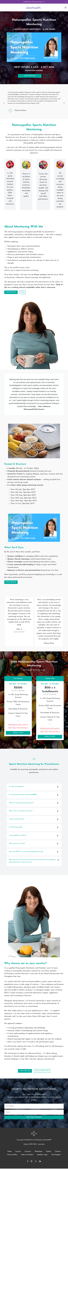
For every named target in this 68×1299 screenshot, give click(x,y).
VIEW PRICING (29, 76)
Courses (18, 1151)
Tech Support (56, 1155)
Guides (48, 1151)
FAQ (22, 292)
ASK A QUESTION (42, 1071)
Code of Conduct (27, 1155)
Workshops (38, 1151)
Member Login (42, 1155)
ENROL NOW (18, 733)
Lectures (28, 1151)
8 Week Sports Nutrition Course (34, 2)
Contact (58, 1151)
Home (9, 1151)
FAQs (47, 76)
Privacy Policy (12, 1155)
